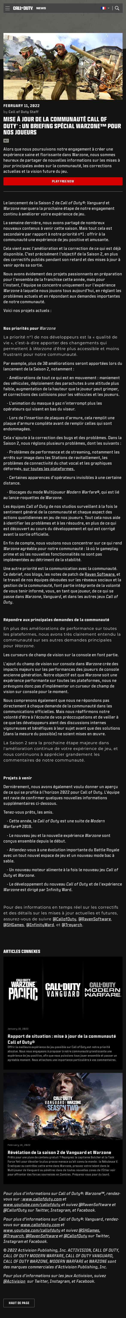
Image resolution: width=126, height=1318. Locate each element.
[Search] (117, 8)
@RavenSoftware (95, 919)
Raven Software (100, 574)
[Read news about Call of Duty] (41, 8)
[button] (7, 8)
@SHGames (13, 925)
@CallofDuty (64, 919)
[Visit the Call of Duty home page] (23, 8)
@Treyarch (72, 925)
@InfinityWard (40, 925)
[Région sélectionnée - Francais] (105, 8)
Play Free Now (63, 181)
